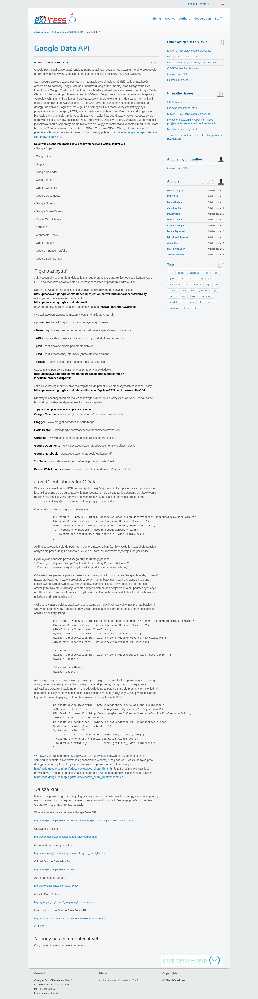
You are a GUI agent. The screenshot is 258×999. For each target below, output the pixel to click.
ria (183, 296)
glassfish (203, 290)
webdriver (174, 308)
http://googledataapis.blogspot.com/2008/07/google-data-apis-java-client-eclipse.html (83, 820)
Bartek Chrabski (175, 219)
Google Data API (177, 74)
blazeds (173, 296)
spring (183, 290)
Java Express (55, 18)
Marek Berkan (174, 202)
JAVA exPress (41, 32)
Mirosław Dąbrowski (178, 237)
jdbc (192, 302)
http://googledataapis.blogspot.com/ (55, 869)
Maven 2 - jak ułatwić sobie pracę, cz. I (189, 50)
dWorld (102, 772)
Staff (135, 980)
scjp (208, 284)
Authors (112, 980)
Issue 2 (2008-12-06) (73, 32)
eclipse (181, 273)
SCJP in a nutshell (178, 102)
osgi (215, 273)
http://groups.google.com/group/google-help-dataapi (64, 902)
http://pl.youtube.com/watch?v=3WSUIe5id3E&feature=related (70, 918)
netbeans (194, 273)
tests (186, 308)
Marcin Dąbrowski (176, 231)
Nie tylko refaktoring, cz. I (182, 129)
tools (206, 273)
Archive (55, 32)
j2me (210, 278)
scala (172, 290)
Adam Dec (172, 243)
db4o (192, 296)
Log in (191, 3)
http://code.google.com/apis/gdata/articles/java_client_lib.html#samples (78, 777)
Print (41, 925)
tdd (195, 308)
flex (216, 284)
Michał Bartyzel (175, 190)
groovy (200, 278)
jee (192, 290)
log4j (214, 290)
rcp (171, 273)
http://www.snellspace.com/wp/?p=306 (56, 885)
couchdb (174, 302)
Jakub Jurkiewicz (176, 254)
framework (175, 284)
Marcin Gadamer (176, 249)
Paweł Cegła (173, 214)
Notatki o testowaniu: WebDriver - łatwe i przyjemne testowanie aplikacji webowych (191, 121)
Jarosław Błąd (174, 208)
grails (172, 278)
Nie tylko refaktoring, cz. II (182, 56)
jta (184, 302)
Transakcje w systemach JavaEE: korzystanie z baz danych (194, 136)
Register (202, 3)
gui (181, 278)
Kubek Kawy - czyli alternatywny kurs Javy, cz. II (195, 62)
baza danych (206, 296)
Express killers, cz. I (178, 79)
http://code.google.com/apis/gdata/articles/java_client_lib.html (72, 768)
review (197, 284)
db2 (201, 302)
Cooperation (124, 980)
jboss (210, 302)
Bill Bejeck (173, 196)
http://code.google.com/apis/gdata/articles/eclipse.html (65, 836)
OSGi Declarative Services (182, 68)
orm (190, 278)
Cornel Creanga (175, 225)
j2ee (187, 284)
